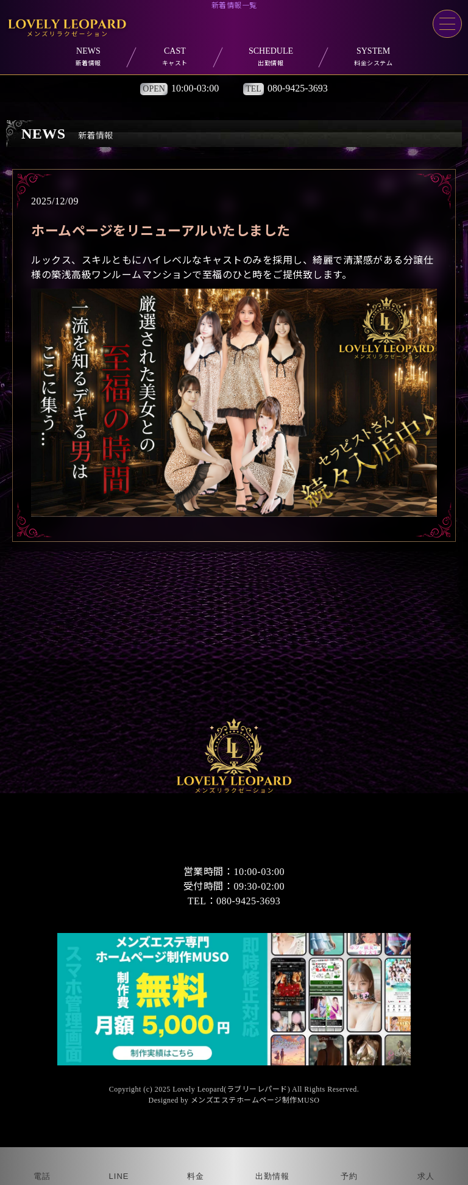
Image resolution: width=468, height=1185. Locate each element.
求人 (425, 1176)
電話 (42, 1176)
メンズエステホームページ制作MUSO (255, 1100)
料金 (195, 1176)
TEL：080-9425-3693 (234, 901)
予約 (349, 1176)
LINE (119, 1176)
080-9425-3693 (298, 88)
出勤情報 (272, 1176)
